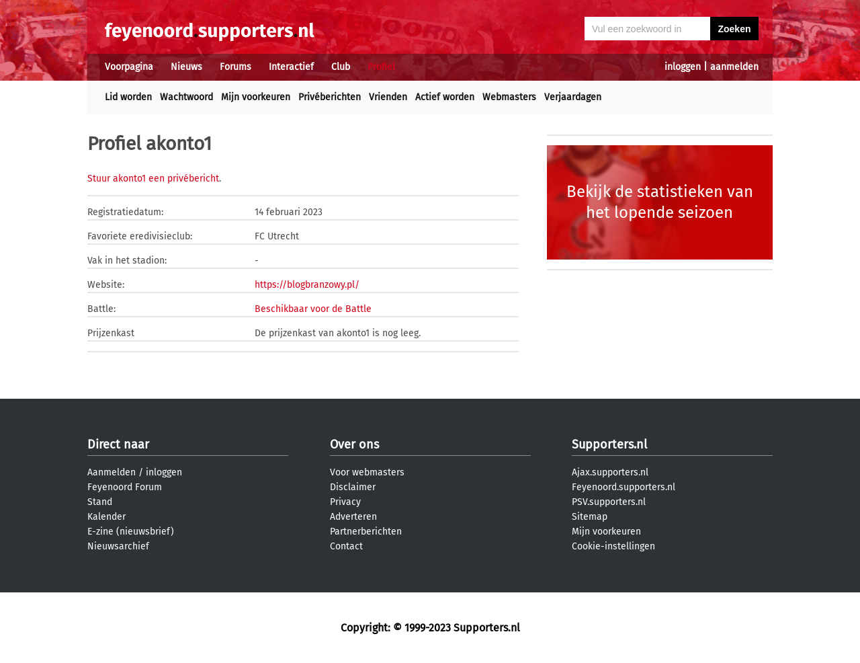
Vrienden (388, 97)
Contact (346, 546)
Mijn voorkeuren (255, 97)
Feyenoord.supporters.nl (623, 487)
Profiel (381, 67)
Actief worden (444, 97)
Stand (99, 502)
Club (340, 67)
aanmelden (734, 67)
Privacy (345, 502)
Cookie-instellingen (613, 546)
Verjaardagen (572, 97)
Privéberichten (329, 97)
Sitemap (589, 516)
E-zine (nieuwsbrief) (130, 531)
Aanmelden (111, 472)
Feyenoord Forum (124, 487)
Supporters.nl (609, 444)
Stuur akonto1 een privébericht (153, 178)
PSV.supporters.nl (609, 502)
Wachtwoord (186, 97)
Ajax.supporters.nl (610, 472)
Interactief (291, 67)
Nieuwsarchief (118, 546)
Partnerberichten (366, 531)
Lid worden (128, 97)
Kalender (106, 516)
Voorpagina (129, 67)
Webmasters (509, 97)
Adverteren (353, 516)
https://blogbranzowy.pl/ (307, 284)
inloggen (682, 67)
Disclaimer (353, 487)
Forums (235, 67)
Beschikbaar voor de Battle (313, 309)
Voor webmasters (367, 472)
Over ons (354, 444)
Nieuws (186, 67)
